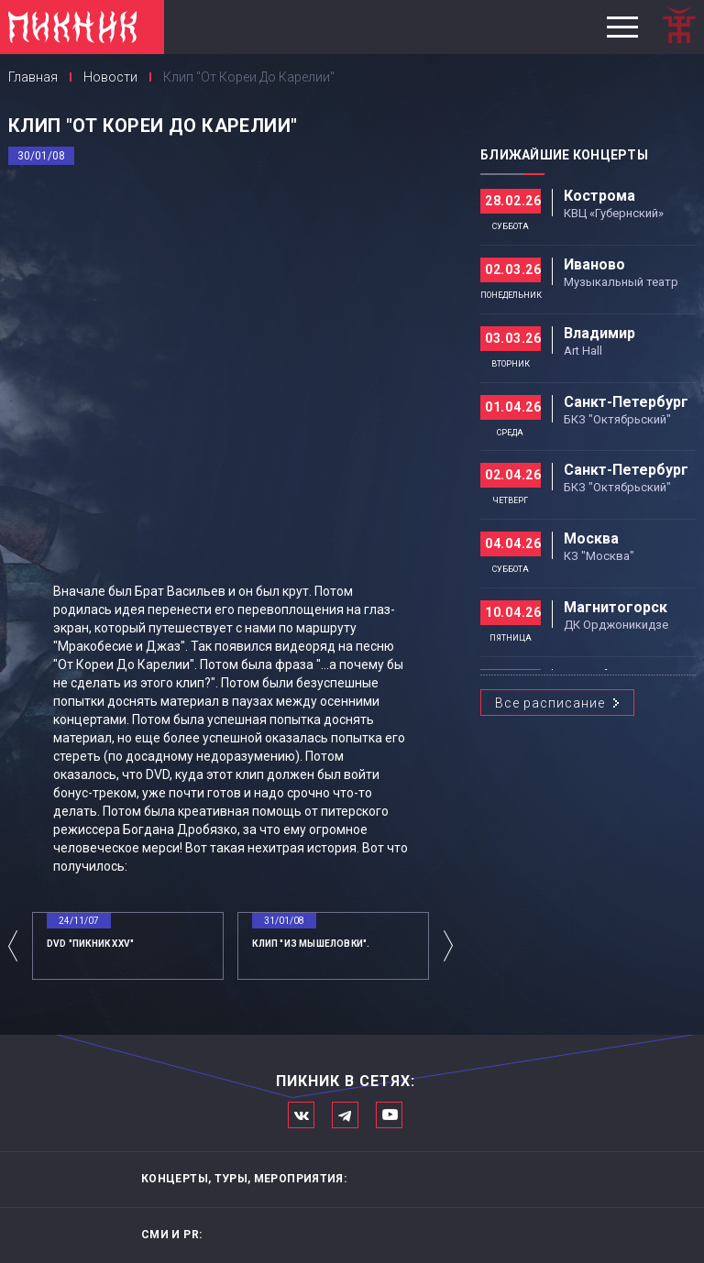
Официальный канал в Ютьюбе (389, 1115)
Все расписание (550, 703)
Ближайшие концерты (564, 155)
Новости (110, 77)
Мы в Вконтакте (301, 1115)
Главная (33, 77)
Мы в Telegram (345, 1115)
